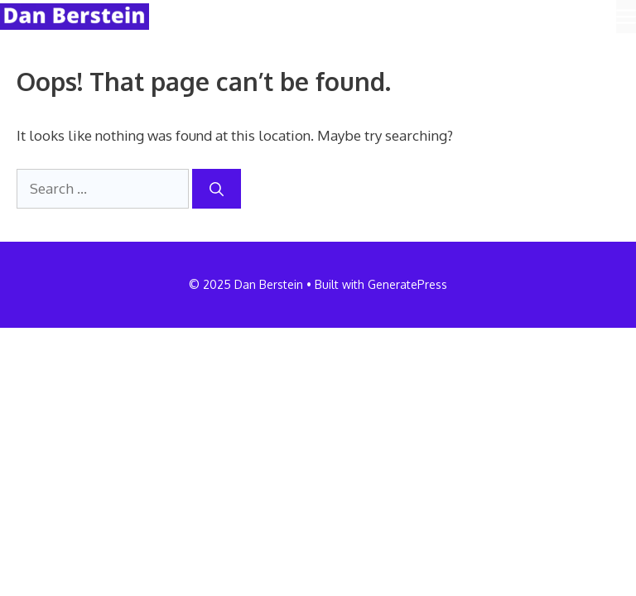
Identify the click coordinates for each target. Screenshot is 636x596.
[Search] (216, 189)
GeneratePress (407, 284)
